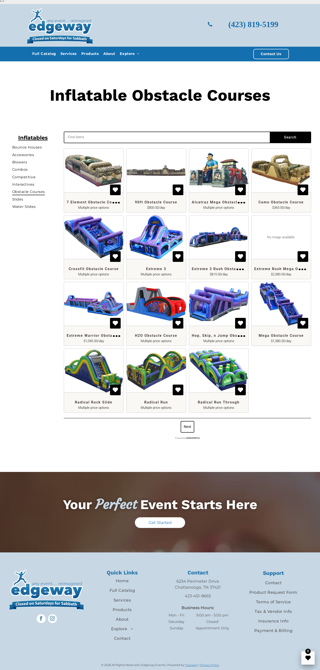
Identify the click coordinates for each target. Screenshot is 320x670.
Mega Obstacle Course (281, 335)
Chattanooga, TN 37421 (198, 587)
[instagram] (52, 619)
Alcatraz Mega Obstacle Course (223, 202)
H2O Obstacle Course (156, 335)
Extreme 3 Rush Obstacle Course (224, 269)
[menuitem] (44, 53)
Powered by (187, 438)
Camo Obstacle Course (281, 202)
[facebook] (41, 619)
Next (187, 427)
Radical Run (156, 402)
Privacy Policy (209, 665)
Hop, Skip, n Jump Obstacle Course (227, 335)
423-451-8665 (198, 596)
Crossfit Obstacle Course (94, 269)
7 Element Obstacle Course (94, 202)
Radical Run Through (219, 402)
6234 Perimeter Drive (197, 581)
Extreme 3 (156, 269)
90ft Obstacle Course (156, 202)
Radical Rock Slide (93, 402)
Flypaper (191, 665)
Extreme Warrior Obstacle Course (100, 335)
